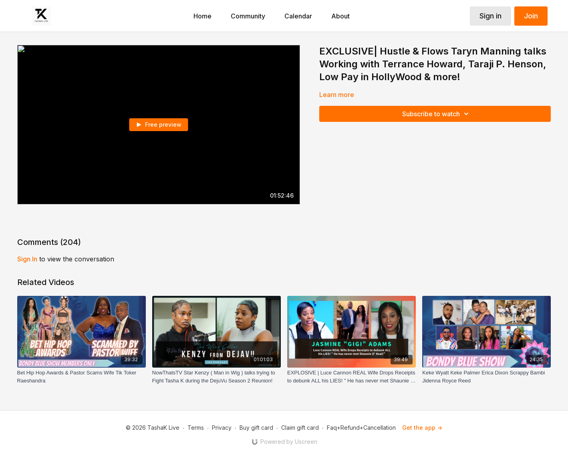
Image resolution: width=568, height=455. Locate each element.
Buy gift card (256, 427)
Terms (195, 427)
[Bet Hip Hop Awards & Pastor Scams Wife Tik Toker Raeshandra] (81, 376)
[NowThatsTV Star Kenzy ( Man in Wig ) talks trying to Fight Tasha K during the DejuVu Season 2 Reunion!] (216, 376)
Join (531, 16)
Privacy (222, 427)
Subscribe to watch (436, 114)
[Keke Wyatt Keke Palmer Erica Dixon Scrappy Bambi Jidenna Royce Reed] (486, 376)
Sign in (490, 16)
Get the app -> (422, 427)
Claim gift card (300, 427)
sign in (27, 259)
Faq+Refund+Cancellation (361, 427)
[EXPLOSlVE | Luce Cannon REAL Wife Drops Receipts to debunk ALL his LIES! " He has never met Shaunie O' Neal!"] (351, 376)
